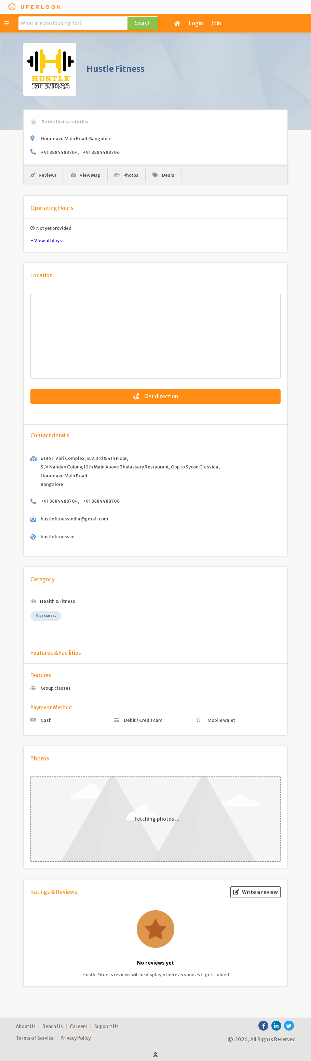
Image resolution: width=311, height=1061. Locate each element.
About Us (26, 1027)
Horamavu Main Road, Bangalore (76, 138)
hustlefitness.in (58, 536)
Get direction (155, 396)
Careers (78, 1027)
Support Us (106, 1027)
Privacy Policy (75, 1038)
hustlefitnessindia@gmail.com (74, 518)
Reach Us (52, 1027)
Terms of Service (35, 1038)
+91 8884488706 (101, 152)
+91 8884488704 (59, 152)
